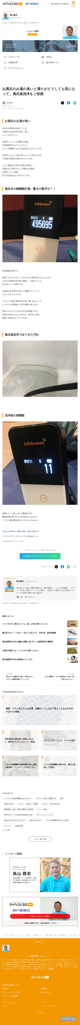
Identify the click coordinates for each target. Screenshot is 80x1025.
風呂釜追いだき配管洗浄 (15, 108)
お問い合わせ (45, 992)
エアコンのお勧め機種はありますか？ (18, 798)
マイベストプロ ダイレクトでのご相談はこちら (20, 536)
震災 (61, 798)
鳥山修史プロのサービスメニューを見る (40, 556)
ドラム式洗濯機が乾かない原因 (56, 820)
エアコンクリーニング (45, 815)
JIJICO (4, 1006)
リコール (7, 826)
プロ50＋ (44, 1002)
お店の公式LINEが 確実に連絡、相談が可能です (20, 531)
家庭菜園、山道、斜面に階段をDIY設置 (18, 809)
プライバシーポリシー (10, 992)
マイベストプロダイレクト (10, 1002)
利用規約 (44, 988)
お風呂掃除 (19, 826)
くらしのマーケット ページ (13, 541)
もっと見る (6, 830)
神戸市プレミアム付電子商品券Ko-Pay (18, 815)
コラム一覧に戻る (40, 839)
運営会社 (5, 988)
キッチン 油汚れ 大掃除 (28, 804)
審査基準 (51, 969)
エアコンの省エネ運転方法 (46, 798)
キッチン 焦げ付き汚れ (51, 804)
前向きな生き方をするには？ (14, 820)
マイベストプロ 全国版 (10, 996)
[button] (31, 597)
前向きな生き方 (35, 820)
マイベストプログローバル (49, 1006)
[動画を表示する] (40, 875)
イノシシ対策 (42, 809)
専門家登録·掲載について (11, 985)
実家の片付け (9, 804)
